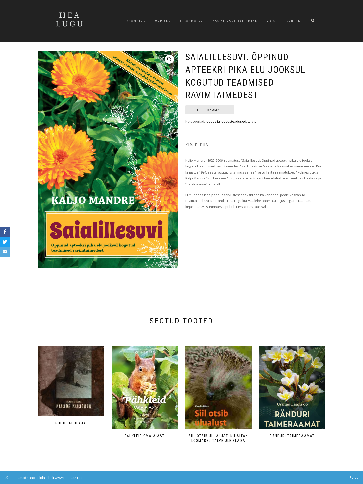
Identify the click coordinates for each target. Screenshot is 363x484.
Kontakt (294, 20)
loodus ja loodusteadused (226, 121)
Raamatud (136, 20)
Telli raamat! (210, 110)
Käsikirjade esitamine (235, 20)
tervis (252, 121)
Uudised (163, 20)
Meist (271, 20)
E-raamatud (191, 20)
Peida (354, 477)
